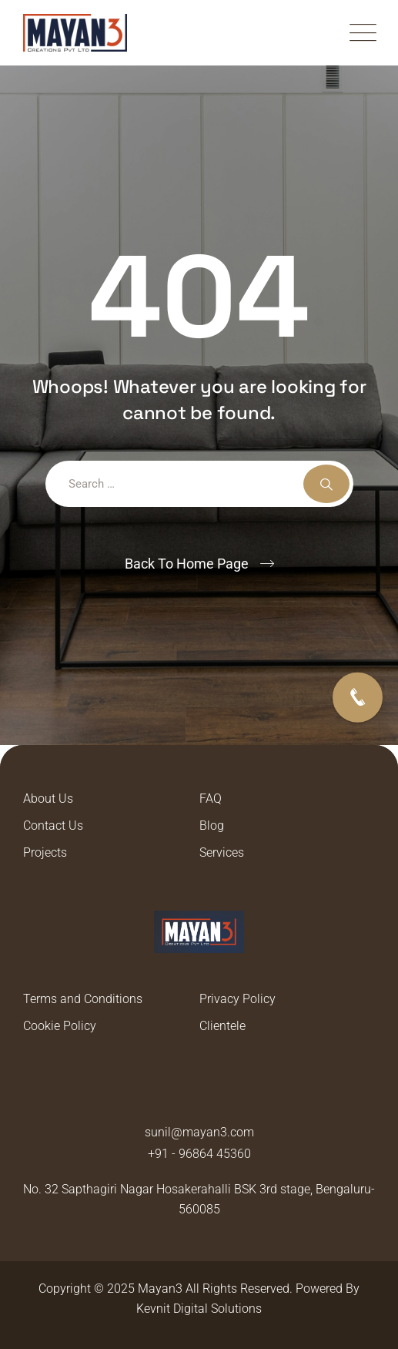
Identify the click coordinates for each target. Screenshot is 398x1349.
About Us (48, 798)
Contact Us (53, 825)
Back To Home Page (187, 563)
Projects (45, 852)
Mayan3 (160, 1288)
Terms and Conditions (82, 999)
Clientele (222, 1025)
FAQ (210, 798)
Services (221, 852)
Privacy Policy (237, 999)
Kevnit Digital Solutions (199, 1308)
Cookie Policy (59, 1025)
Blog (211, 825)
